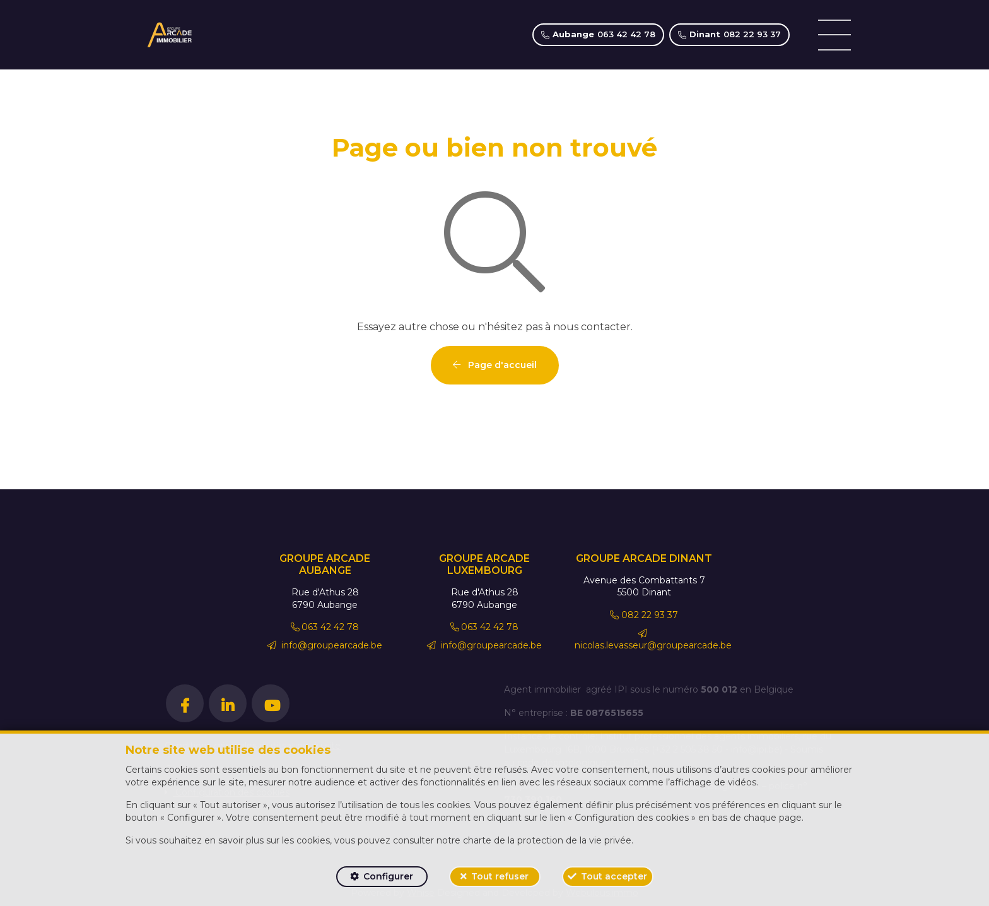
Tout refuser (500, 876)
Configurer (388, 876)
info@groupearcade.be (324, 645)
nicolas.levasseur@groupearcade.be (653, 640)
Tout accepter (614, 876)
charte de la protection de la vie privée (547, 840)
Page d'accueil (495, 365)
